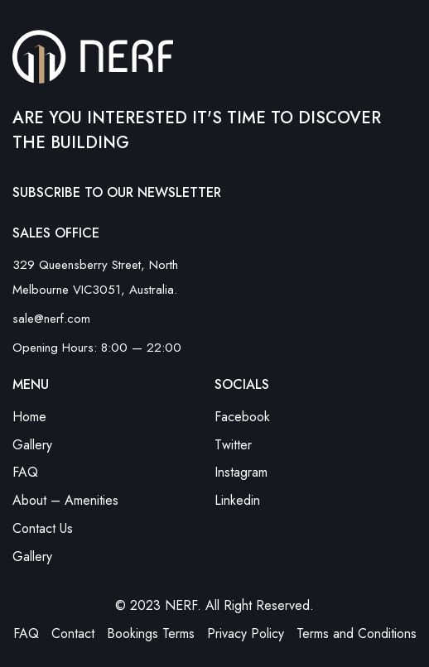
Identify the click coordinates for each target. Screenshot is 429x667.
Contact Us (42, 528)
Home (29, 416)
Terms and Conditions (356, 633)
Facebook (242, 416)
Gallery (32, 444)
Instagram (241, 472)
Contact (72, 633)
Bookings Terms (151, 633)
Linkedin (237, 500)
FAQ (25, 472)
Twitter (233, 444)
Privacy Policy (245, 633)
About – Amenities (65, 500)
